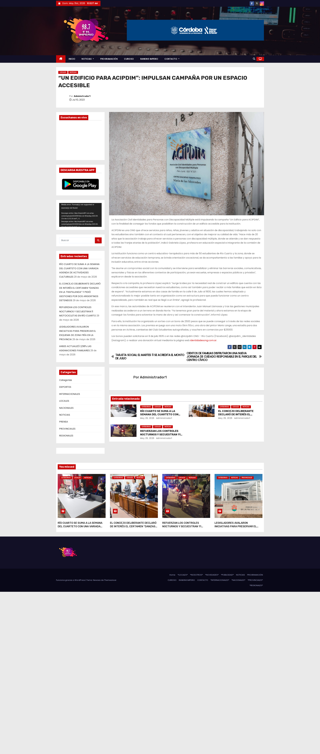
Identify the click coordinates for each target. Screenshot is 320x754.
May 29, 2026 (147, 418)
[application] (80, 215)
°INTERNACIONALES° (219, 580)
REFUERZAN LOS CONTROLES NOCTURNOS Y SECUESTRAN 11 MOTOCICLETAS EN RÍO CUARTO (77, 311)
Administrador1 (82, 96)
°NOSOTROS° (196, 574)
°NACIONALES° (238, 580)
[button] (254, 59)
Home (172, 574)
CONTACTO (171, 58)
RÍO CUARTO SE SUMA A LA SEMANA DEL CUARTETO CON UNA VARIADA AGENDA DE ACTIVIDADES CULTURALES (80, 528)
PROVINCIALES (67, 428)
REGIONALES (66, 435)
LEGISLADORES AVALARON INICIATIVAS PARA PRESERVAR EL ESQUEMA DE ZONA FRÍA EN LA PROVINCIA (236, 528)
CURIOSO (129, 58)
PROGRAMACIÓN (109, 58)
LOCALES (63, 72)
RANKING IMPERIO (149, 58)
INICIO (72, 58)
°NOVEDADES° (212, 574)
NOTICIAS (88, 58)
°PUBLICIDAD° (227, 574)
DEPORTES (65, 387)
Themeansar (110, 580)
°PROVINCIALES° (255, 580)
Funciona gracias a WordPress (71, 580)
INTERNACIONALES (69, 394)
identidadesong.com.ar (203, 340)
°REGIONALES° (256, 585)
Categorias (65, 380)
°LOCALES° (183, 574)
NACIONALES (66, 408)
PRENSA (63, 421)
